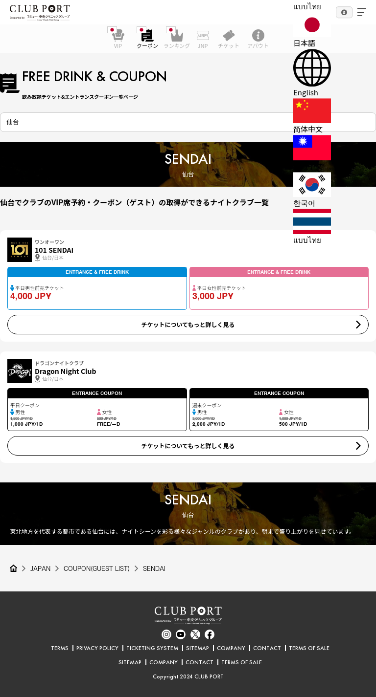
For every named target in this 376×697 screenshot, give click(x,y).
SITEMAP (197, 648)
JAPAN (40, 568)
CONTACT (267, 648)
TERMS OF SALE (309, 648)
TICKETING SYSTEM (152, 648)
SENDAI (154, 568)
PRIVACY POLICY (97, 648)
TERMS (60, 648)
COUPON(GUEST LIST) (97, 568)
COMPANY (231, 648)
